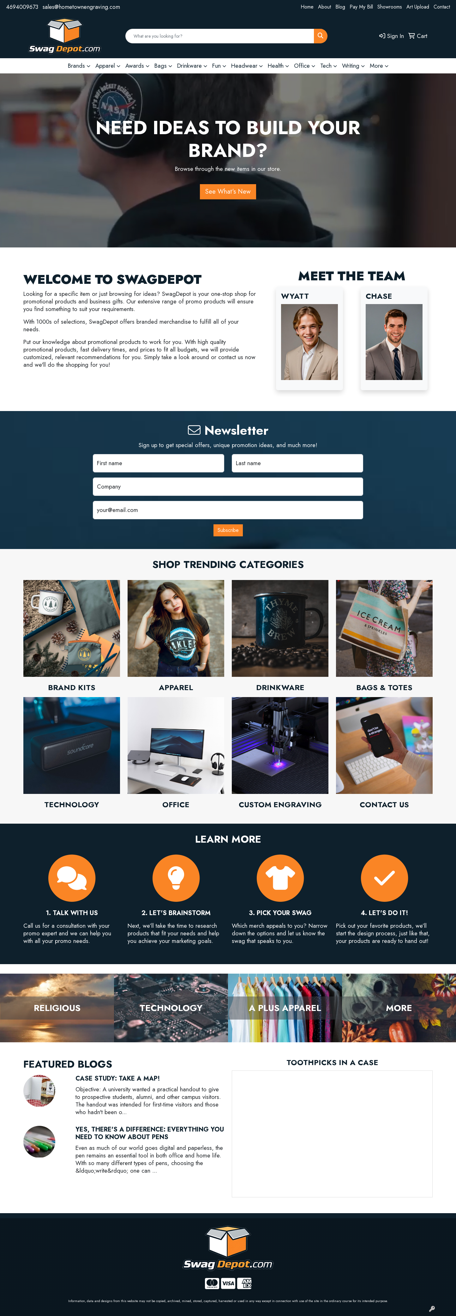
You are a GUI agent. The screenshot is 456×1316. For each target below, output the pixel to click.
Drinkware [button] (189, 65)
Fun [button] (216, 65)
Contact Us (384, 804)
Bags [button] (160, 65)
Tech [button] (326, 65)
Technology (71, 804)
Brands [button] (76, 65)
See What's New (228, 191)
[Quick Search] (219, 36)
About (324, 6)
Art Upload (417, 6)
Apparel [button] (105, 65)
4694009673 (22, 7)
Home (307, 6)
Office (175, 804)
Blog (340, 6)
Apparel (176, 687)
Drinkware (280, 687)
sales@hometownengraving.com (81, 7)
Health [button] (276, 65)
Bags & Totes (384, 687)
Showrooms (389, 6)
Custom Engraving (280, 804)
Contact (442, 6)
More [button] (376, 65)
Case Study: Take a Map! (117, 1078)
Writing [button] (350, 65)
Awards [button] (134, 65)
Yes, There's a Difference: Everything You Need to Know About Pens (149, 1133)
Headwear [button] (244, 65)
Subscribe (228, 530)
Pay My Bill (361, 6)
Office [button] (302, 65)
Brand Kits (71, 687)
